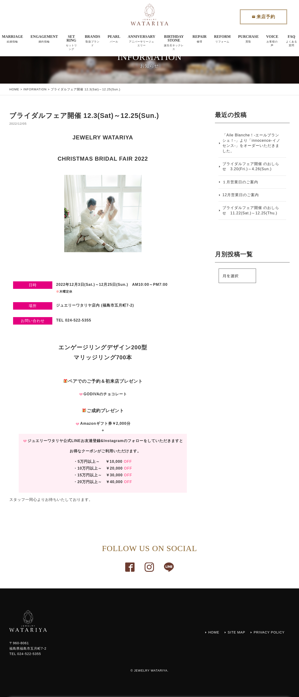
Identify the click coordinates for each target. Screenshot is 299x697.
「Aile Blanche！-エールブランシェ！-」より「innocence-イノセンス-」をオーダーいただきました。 (251, 143)
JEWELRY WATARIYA (150, 670)
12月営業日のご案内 (240, 195)
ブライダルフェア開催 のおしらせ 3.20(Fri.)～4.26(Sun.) (250, 166)
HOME (14, 89)
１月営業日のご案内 (240, 182)
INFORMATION (35, 89)
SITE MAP (236, 632)
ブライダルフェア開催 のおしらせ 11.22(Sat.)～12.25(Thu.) (250, 210)
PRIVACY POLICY (269, 632)
